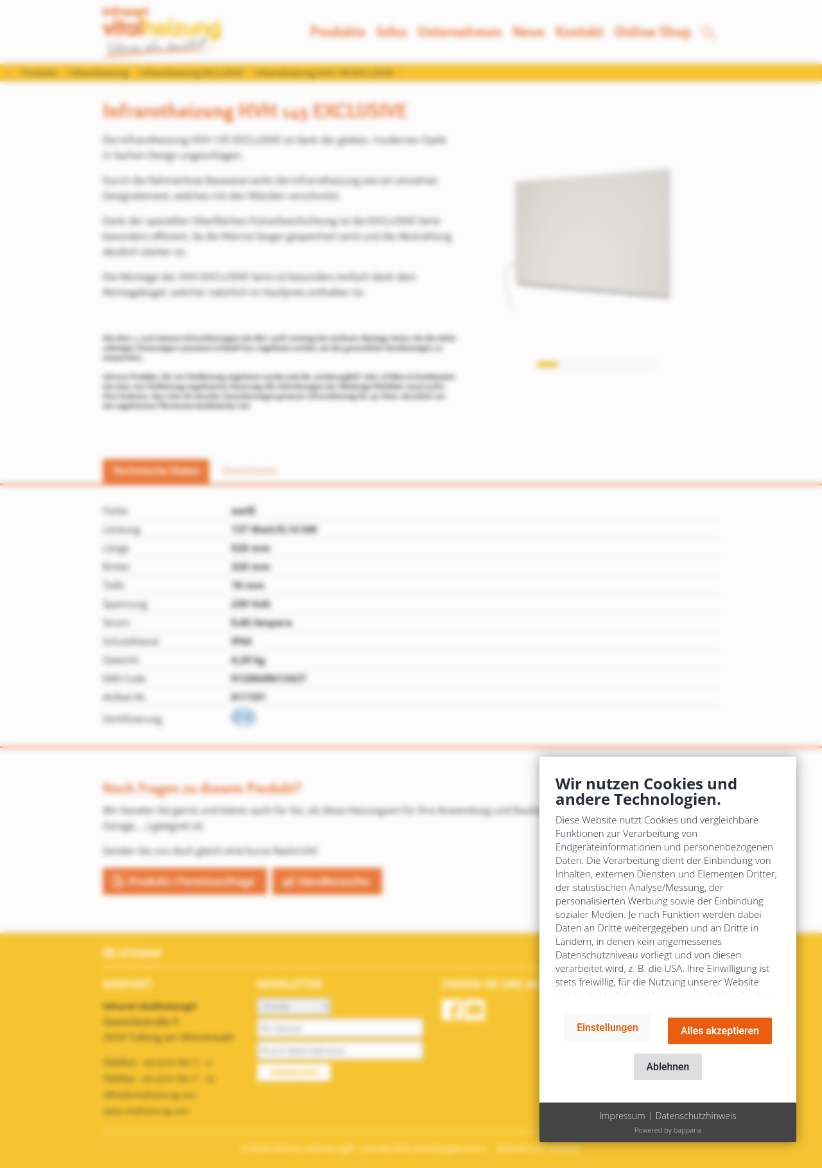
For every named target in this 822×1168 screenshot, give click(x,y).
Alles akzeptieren (720, 1031)
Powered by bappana (668, 1130)
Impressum (622, 1116)
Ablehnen (668, 1067)
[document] (667, 889)
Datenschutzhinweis (696, 1116)
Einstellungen (607, 1027)
